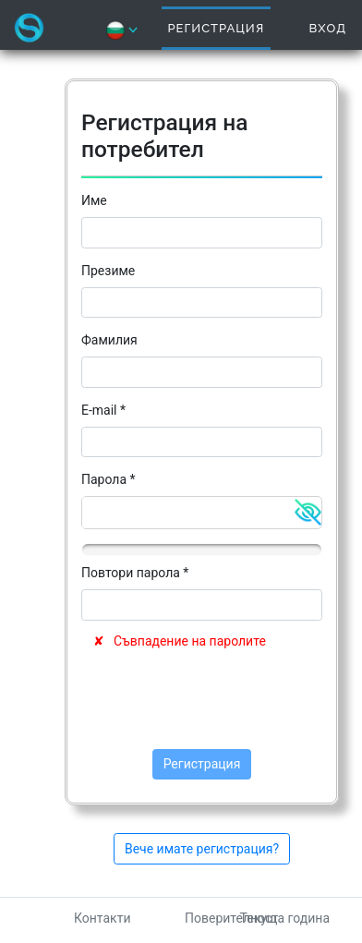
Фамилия (109, 339)
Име (94, 200)
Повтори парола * (134, 572)
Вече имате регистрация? (202, 848)
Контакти (102, 918)
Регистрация (216, 28)
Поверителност (231, 918)
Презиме (108, 270)
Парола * (108, 479)
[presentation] (221, 700)
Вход (327, 28)
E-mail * (103, 410)
